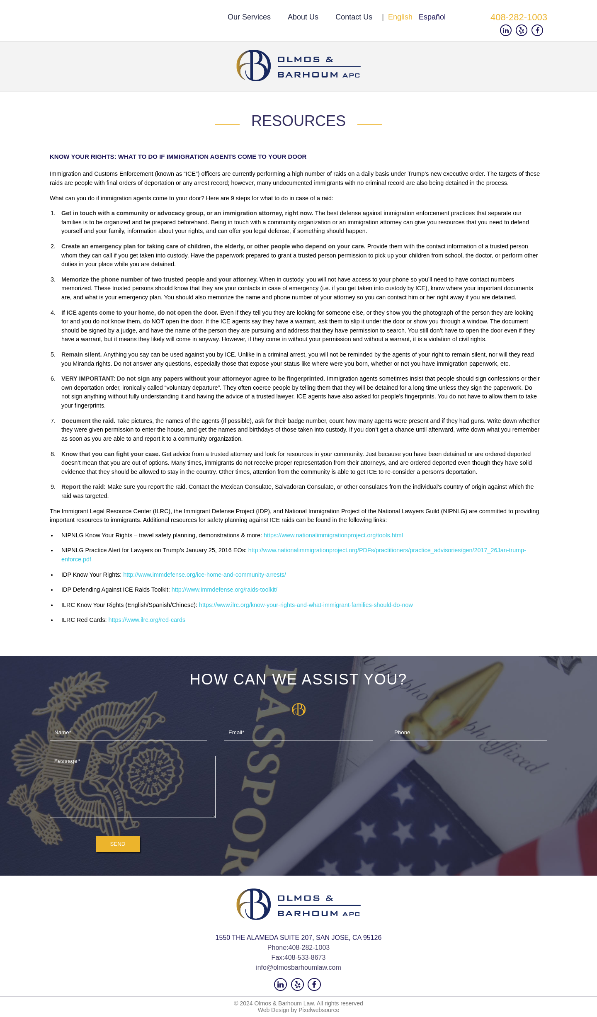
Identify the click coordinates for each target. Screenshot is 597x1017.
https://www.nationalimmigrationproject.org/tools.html (333, 535)
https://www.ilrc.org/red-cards (147, 620)
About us (303, 17)
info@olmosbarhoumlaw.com (298, 967)
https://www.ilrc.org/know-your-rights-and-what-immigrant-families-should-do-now (306, 605)
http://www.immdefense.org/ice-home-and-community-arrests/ (204, 574)
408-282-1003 (518, 17)
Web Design (273, 1010)
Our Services (249, 17)
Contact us (353, 17)
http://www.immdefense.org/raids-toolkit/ (224, 589)
